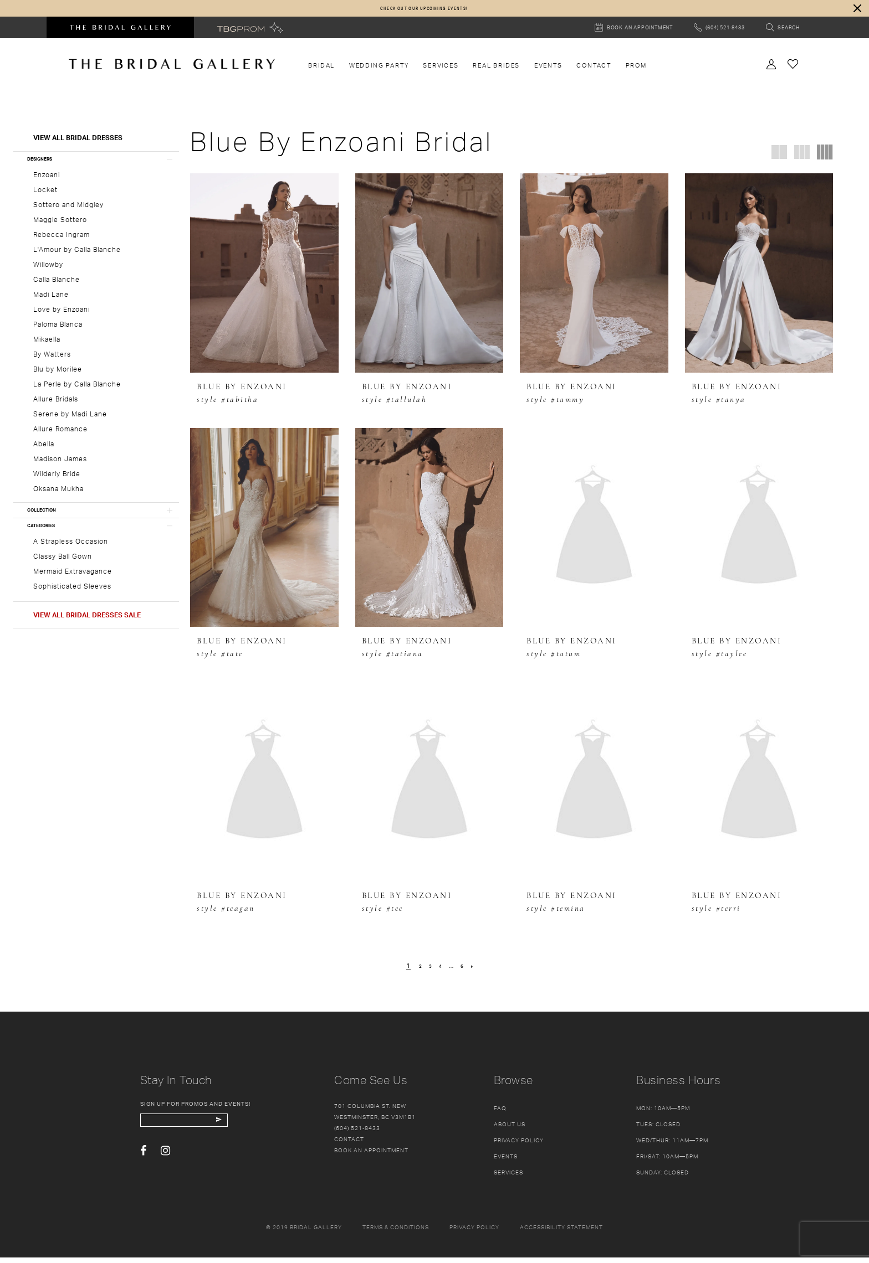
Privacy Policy (519, 1145)
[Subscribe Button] (252, 1128)
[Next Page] (482, 971)
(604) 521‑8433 (357, 1133)
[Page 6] (468, 971)
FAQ (500, 1113)
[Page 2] (413, 971)
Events (506, 1161)
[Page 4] (440, 971)
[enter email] (202, 1128)
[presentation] (264, 278)
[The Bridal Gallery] (172, 69)
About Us (509, 1129)
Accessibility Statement (561, 1232)
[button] (852, 11)
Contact (349, 1144)
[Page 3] (426, 971)
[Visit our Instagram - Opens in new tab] (165, 1162)
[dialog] (434, 11)
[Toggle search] (782, 33)
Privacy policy (474, 1232)
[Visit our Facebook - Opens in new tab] (143, 1162)
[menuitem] (322, 71)
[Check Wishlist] (793, 69)
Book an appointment (371, 1155)
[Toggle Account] (771, 69)
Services (508, 1177)
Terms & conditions (395, 1232)
